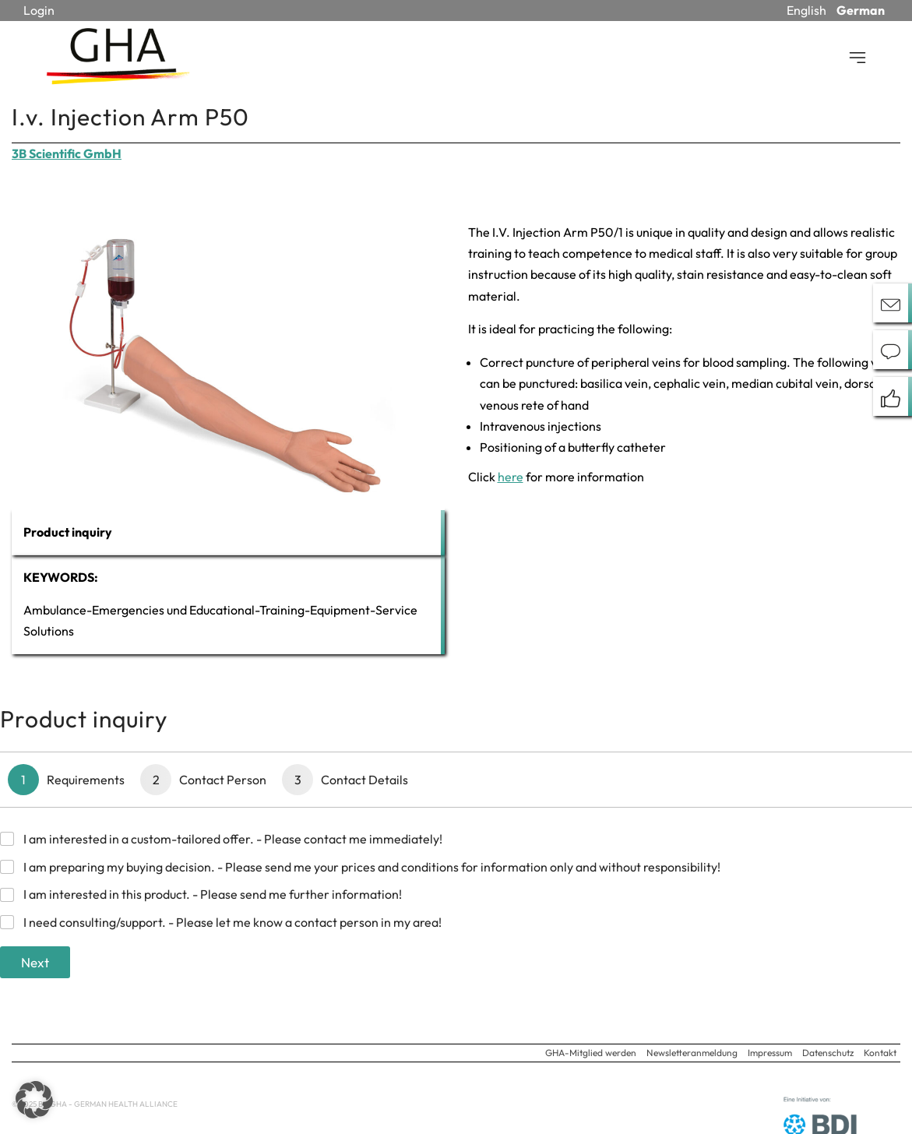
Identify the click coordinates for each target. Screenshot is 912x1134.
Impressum (770, 1052)
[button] (34, 1099)
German (860, 10)
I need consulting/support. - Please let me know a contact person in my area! (232, 922)
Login (39, 10)
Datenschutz (828, 1052)
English (806, 10)
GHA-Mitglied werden (590, 1052)
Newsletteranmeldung (692, 1052)
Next (35, 962)
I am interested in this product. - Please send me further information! (212, 894)
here (510, 476)
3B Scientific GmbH (66, 153)
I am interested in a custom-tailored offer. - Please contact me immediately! (232, 839)
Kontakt (880, 1052)
